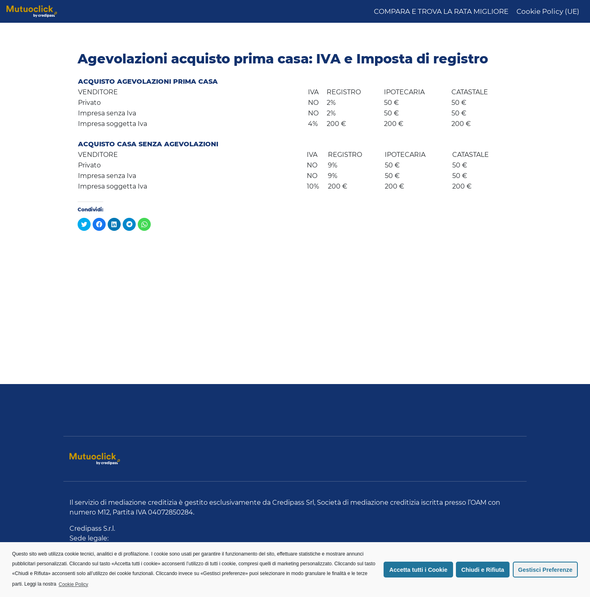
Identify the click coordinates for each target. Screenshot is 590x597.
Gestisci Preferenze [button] (545, 570)
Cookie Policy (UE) (547, 11)
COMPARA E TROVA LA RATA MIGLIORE (441, 11)
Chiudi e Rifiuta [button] (482, 570)
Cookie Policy (73, 584)
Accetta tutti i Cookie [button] (418, 570)
